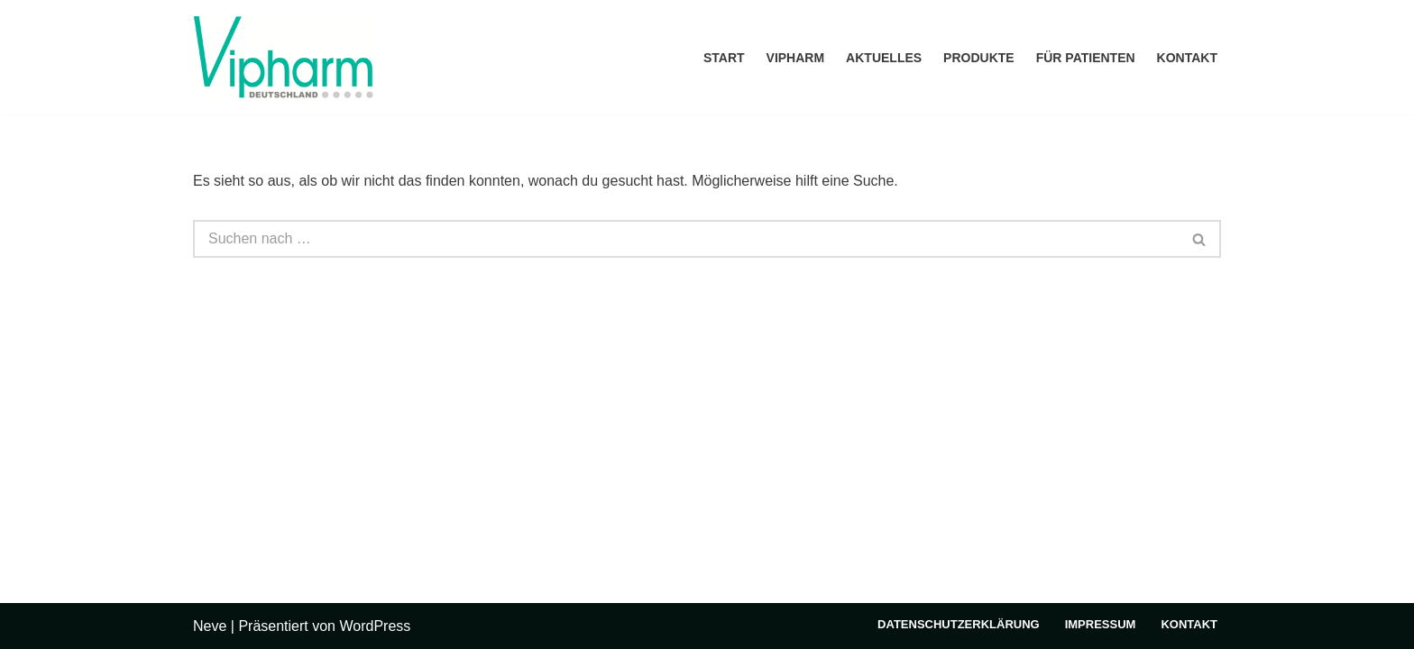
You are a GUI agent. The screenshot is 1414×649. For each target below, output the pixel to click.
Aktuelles (884, 57)
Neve (209, 626)
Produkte (979, 57)
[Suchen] (686, 239)
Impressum (1100, 624)
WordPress (374, 626)
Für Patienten (1085, 57)
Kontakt (1187, 57)
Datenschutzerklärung (958, 624)
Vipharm (796, 57)
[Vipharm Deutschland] (283, 57)
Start (724, 57)
